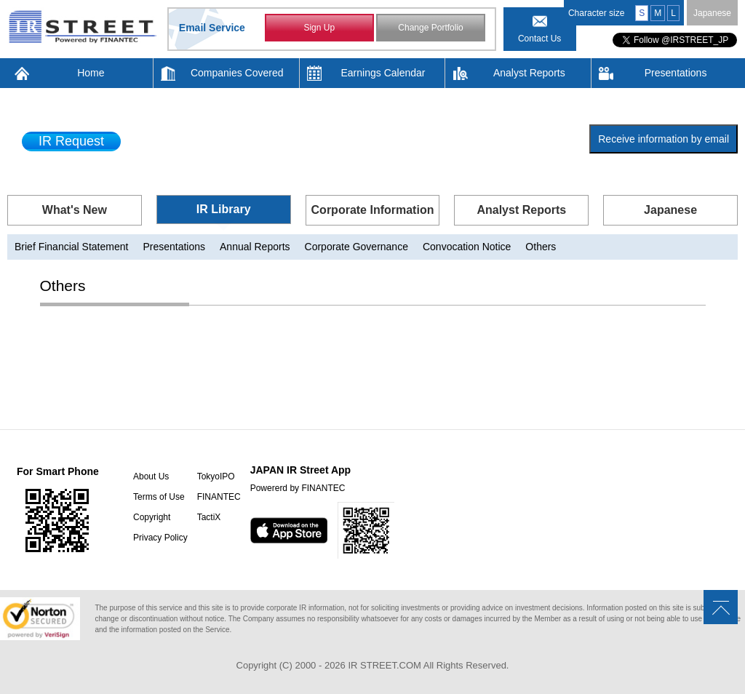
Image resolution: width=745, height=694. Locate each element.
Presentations (676, 73)
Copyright (151, 517)
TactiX (209, 517)
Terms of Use (159, 497)
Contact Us (539, 38)
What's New (74, 210)
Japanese (712, 13)
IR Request (71, 141)
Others (540, 246)
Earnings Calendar (383, 73)
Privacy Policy (160, 538)
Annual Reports (255, 246)
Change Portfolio (430, 28)
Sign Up (319, 28)
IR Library (223, 209)
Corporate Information (372, 210)
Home (90, 73)
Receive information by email (663, 139)
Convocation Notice (467, 246)
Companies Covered (237, 73)
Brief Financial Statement (71, 246)
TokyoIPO (216, 476)
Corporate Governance (356, 246)
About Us (151, 476)
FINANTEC (219, 497)
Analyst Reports (529, 73)
